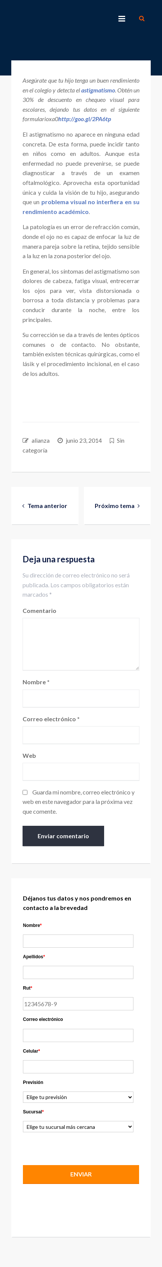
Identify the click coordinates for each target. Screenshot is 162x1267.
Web (29, 755)
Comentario (39, 610)
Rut (27, 988)
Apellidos (34, 956)
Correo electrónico (51, 718)
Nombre (36, 681)
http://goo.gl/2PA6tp (84, 118)
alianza (41, 440)
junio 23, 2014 (84, 440)
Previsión (33, 1082)
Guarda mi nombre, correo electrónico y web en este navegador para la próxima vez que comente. (79, 801)
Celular (31, 1051)
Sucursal (33, 1112)
